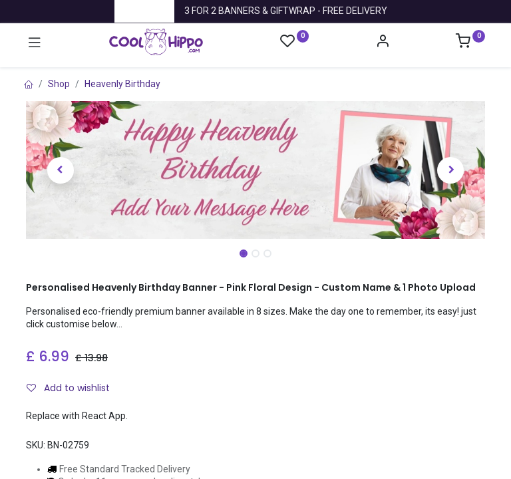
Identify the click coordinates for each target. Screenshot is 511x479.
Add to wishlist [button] (68, 388)
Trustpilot (144, 10)
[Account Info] (382, 42)
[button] (60, 170)
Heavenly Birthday (122, 84)
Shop (59, 84)
